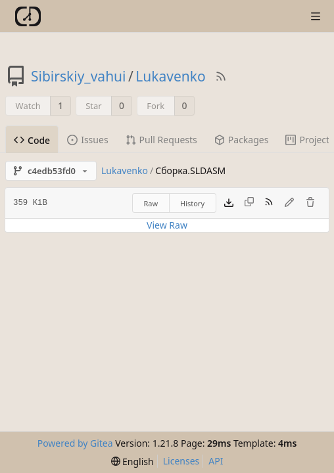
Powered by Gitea (75, 443)
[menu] (132, 461)
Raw (150, 203)
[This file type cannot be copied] (249, 203)
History (192, 203)
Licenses (181, 461)
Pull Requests (161, 139)
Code (32, 140)
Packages (241, 139)
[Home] (28, 16)
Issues (87, 139)
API (215, 461)
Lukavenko (170, 76)
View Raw (167, 225)
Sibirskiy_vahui (78, 76)
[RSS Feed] (221, 76)
